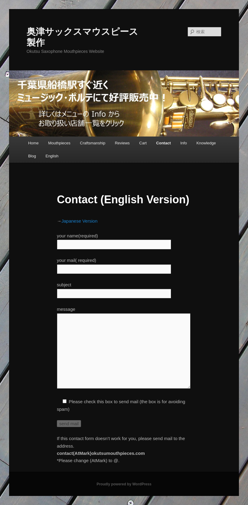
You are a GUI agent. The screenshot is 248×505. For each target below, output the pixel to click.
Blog (32, 156)
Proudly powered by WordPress (123, 484)
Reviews (122, 143)
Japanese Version (79, 221)
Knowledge (206, 143)
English (51, 156)
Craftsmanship (92, 143)
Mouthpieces (59, 143)
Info (183, 143)
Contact (163, 143)
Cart (143, 143)
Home (33, 143)
